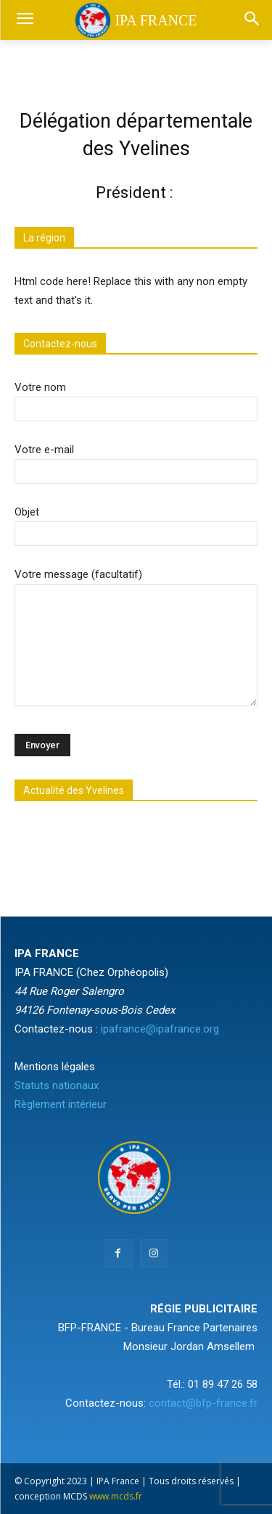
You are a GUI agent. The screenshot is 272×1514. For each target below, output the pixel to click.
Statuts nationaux (57, 1085)
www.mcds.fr (115, 1496)
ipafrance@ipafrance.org (160, 1028)
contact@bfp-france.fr (203, 1403)
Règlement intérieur (61, 1104)
